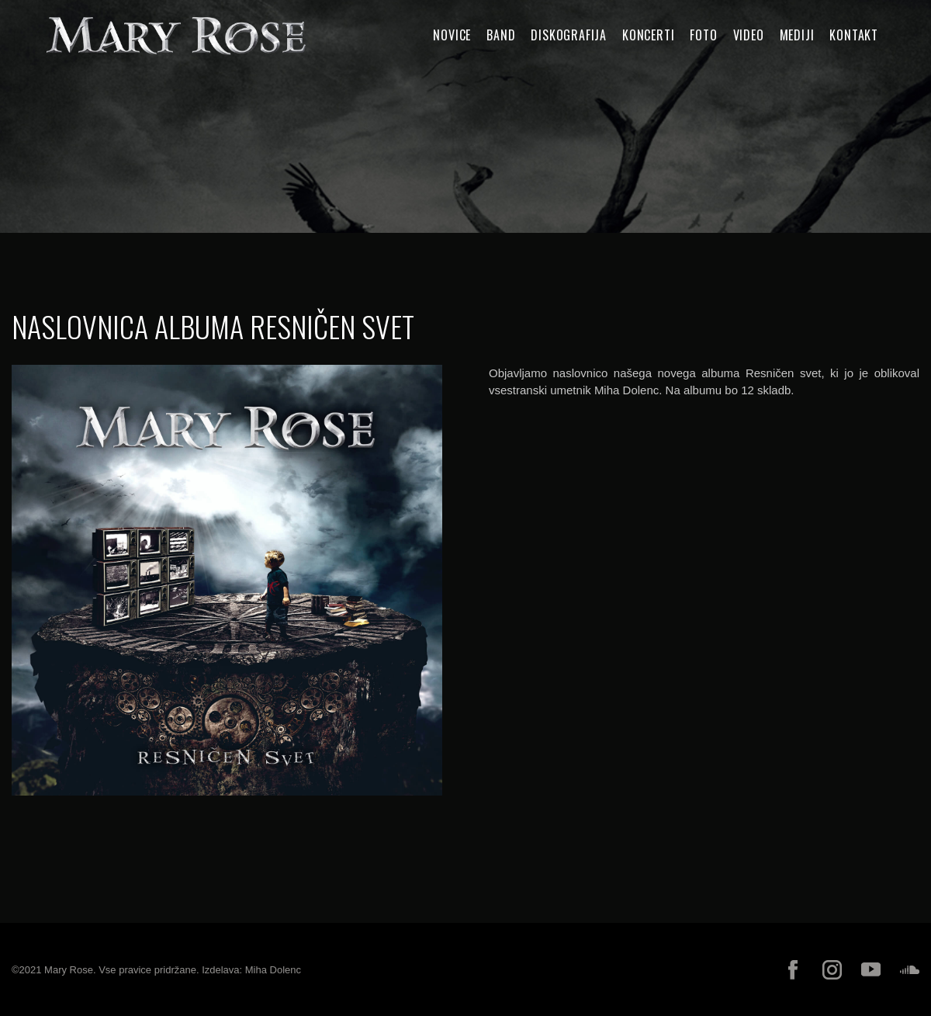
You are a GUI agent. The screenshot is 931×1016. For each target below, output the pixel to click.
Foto (703, 35)
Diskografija (569, 35)
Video (748, 35)
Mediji (797, 35)
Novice (452, 35)
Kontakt (853, 35)
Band (500, 35)
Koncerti (648, 35)
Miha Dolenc (273, 970)
